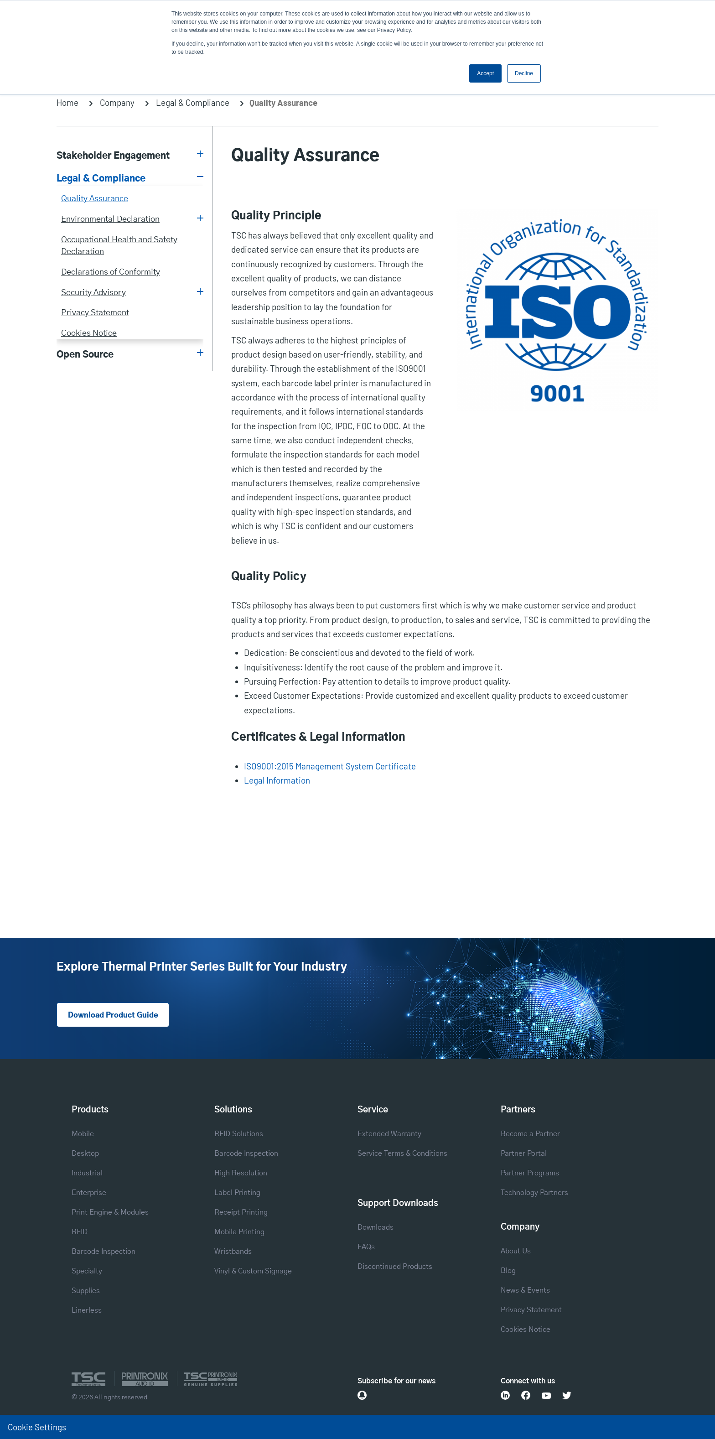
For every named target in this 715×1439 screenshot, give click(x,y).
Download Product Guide (113, 1015)
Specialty (87, 1271)
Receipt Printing (241, 1212)
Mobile (83, 1134)
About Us (516, 1251)
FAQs (366, 1247)
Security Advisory (93, 292)
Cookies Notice (89, 333)
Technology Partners (534, 1192)
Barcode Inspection (103, 1251)
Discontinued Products (395, 1266)
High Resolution (240, 1173)
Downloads (376, 1227)
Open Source (85, 354)
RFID (80, 1232)
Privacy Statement (95, 312)
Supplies (86, 1290)
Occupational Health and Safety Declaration (119, 245)
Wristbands (233, 1251)
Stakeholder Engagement (113, 156)
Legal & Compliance (192, 102)
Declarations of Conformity (110, 272)
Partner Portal (524, 1153)
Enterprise (89, 1192)
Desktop (85, 1153)
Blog (508, 1270)
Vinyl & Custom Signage (253, 1271)
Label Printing (237, 1192)
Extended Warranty (389, 1134)
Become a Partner (530, 1134)
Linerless (87, 1310)
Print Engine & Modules (110, 1212)
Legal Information (277, 780)
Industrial (87, 1173)
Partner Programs (530, 1173)
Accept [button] (485, 73)
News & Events (525, 1290)
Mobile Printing (239, 1232)
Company (117, 102)
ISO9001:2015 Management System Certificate (330, 766)
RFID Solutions (238, 1134)
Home (67, 102)
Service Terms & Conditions (402, 1153)
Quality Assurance (94, 198)
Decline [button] (524, 73)
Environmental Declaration (110, 219)
